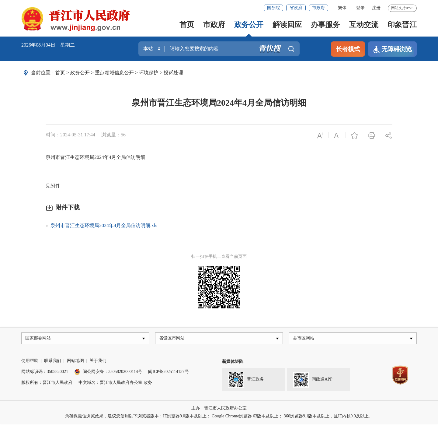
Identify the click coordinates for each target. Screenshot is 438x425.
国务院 (273, 7)
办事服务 (325, 25)
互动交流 (363, 25)
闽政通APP (312, 381)
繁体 (342, 7)
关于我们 (97, 362)
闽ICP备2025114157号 (168, 373)
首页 (186, 25)
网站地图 (75, 362)
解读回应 (287, 25)
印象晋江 (402, 25)
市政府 (318, 7)
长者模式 (348, 49)
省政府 (296, 7)
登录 (360, 7)
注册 (376, 7)
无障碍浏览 (392, 49)
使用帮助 (29, 362)
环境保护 (148, 72)
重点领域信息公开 (114, 72)
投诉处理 (173, 72)
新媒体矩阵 (232, 362)
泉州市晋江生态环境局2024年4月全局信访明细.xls (103, 225)
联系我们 (52, 362)
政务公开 (248, 25)
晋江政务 (246, 381)
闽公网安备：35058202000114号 (108, 373)
